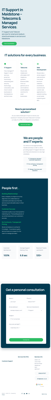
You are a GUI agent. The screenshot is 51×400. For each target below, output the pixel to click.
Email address (13, 307)
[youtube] (26, 393)
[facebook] (22, 393)
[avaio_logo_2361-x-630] (6, 1)
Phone (29, 298)
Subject (11, 315)
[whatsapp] (29, 393)
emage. (3, 394)
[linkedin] (24, 393)
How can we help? (14, 324)
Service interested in (33, 307)
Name (11, 298)
